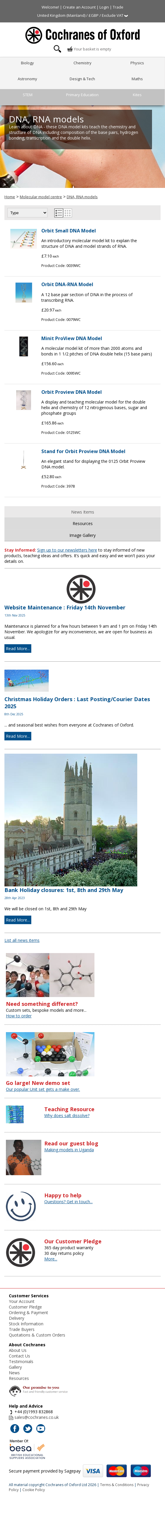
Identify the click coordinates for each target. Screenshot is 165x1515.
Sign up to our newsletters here (67, 550)
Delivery (16, 1318)
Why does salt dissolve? (66, 1115)
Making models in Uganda (69, 1149)
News (14, 1372)
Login (104, 7)
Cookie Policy (33, 1489)
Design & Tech (82, 78)
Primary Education (82, 94)
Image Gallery (82, 535)
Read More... (18, 648)
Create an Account (79, 7)
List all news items (22, 940)
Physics (137, 62)
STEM (27, 94)
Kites (137, 94)
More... (50, 1259)
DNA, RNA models (82, 196)
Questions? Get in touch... (68, 1201)
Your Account (22, 1301)
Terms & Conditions (116, 1484)
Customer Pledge (25, 1307)
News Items (82, 512)
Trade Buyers (22, 1329)
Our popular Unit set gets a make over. (43, 1089)
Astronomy (27, 78)
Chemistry (82, 62)
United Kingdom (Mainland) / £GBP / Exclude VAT (82, 15)
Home (9, 196)
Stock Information (26, 1324)
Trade (118, 7)
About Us (18, 1350)
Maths (137, 78)
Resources (83, 523)
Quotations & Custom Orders (37, 1335)
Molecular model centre (41, 196)
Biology (27, 62)
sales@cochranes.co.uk (36, 1417)
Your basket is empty (89, 49)
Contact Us (19, 1356)
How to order (19, 1016)
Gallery (15, 1367)
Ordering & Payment (28, 1312)
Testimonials (21, 1361)
